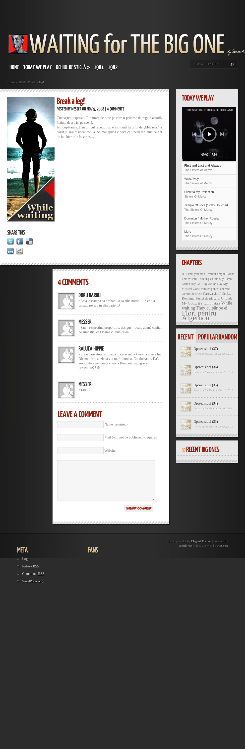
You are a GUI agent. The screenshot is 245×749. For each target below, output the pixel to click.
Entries (30, 574)
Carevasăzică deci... (217, 294)
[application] (209, 134)
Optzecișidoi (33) (205, 422)
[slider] (200, 160)
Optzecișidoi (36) (205, 367)
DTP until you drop (193, 274)
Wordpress (185, 553)
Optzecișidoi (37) (205, 349)
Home (11, 82)
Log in (26, 566)
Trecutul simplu (215, 274)
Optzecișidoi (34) (205, 403)
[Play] (210, 134)
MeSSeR (209, 353)
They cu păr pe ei (211, 308)
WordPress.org (32, 589)
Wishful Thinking (198, 279)
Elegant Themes (201, 548)
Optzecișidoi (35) (205, 385)
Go (198, 284)
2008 (21, 82)
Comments (33, 581)
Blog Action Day (211, 284)
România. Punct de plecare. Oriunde (207, 298)
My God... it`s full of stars (201, 303)
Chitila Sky (217, 279)
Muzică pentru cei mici (215, 289)
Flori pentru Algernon (199, 315)
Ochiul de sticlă (192, 294)
